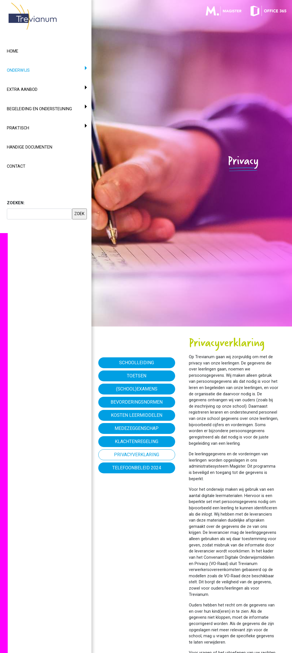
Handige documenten (29, 147)
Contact (16, 166)
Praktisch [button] (18, 128)
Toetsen (136, 375)
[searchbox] (39, 214)
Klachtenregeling (136, 441)
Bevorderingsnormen (137, 402)
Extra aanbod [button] (22, 89)
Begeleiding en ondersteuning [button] (39, 109)
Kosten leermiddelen (136, 415)
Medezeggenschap (137, 428)
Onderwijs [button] (28, 70)
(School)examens (136, 389)
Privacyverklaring (136, 454)
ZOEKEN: (16, 203)
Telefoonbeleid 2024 (136, 467)
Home (12, 51)
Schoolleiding (136, 362)
